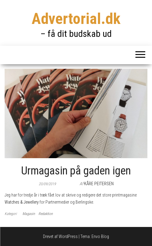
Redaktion (45, 214)
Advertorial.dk (76, 19)
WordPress (68, 236)
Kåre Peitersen (99, 183)
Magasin (28, 214)
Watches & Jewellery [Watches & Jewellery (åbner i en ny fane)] (22, 202)
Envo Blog (100, 236)
